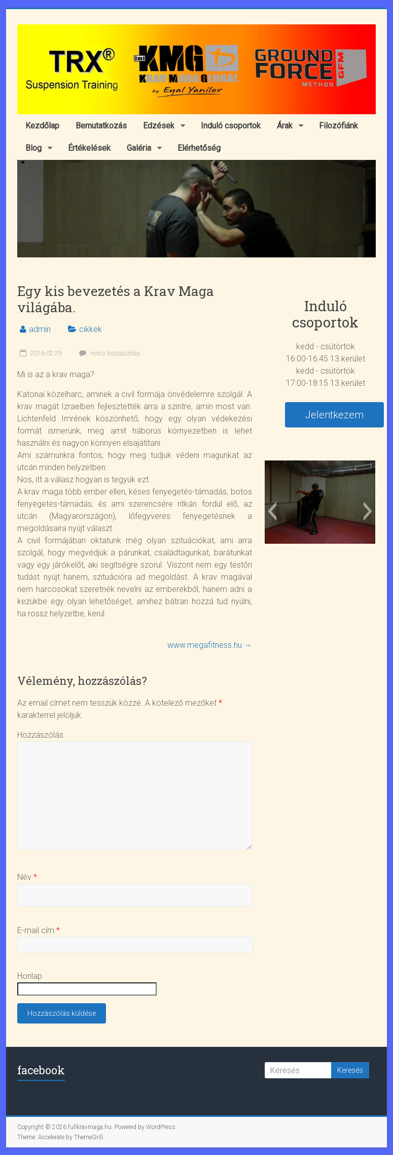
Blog (33, 148)
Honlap (29, 976)
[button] (272, 511)
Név (27, 877)
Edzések (158, 125)
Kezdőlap (42, 125)
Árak (285, 125)
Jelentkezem (334, 415)
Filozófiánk (338, 125)
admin (40, 329)
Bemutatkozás (101, 125)
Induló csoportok (231, 125)
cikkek (90, 329)
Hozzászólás (40, 735)
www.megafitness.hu (209, 645)
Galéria (139, 148)
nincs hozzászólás (108, 353)
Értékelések (89, 148)
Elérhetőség (199, 148)
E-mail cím (38, 930)
